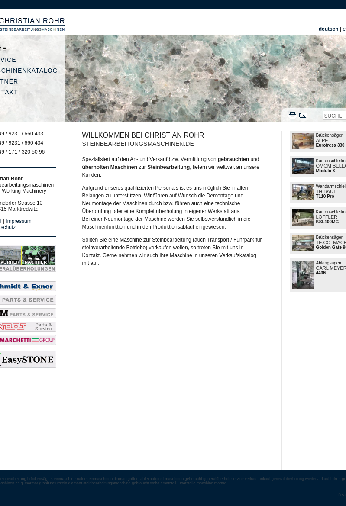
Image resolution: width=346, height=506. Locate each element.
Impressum (18, 221)
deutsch (329, 29)
